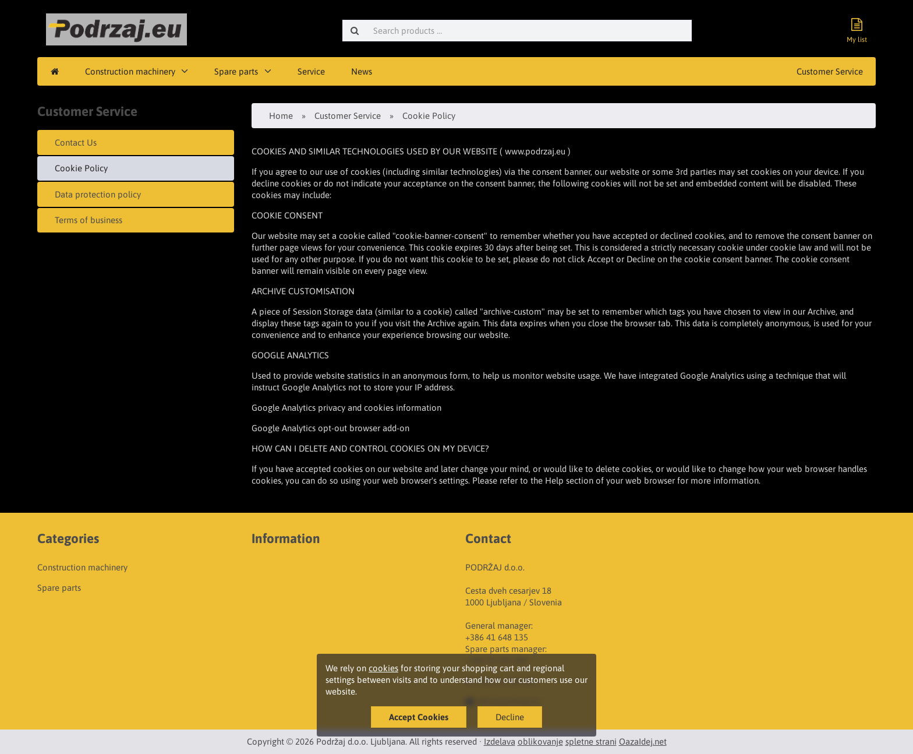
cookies (383, 668)
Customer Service (830, 71)
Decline (510, 717)
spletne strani (591, 741)
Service (311, 71)
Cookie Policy (81, 168)
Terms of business (88, 220)
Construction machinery (130, 71)
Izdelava (499, 741)
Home (281, 116)
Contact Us (76, 142)
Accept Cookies (418, 717)
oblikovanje (540, 741)
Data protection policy (98, 194)
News (361, 71)
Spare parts (236, 71)
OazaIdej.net (643, 741)
